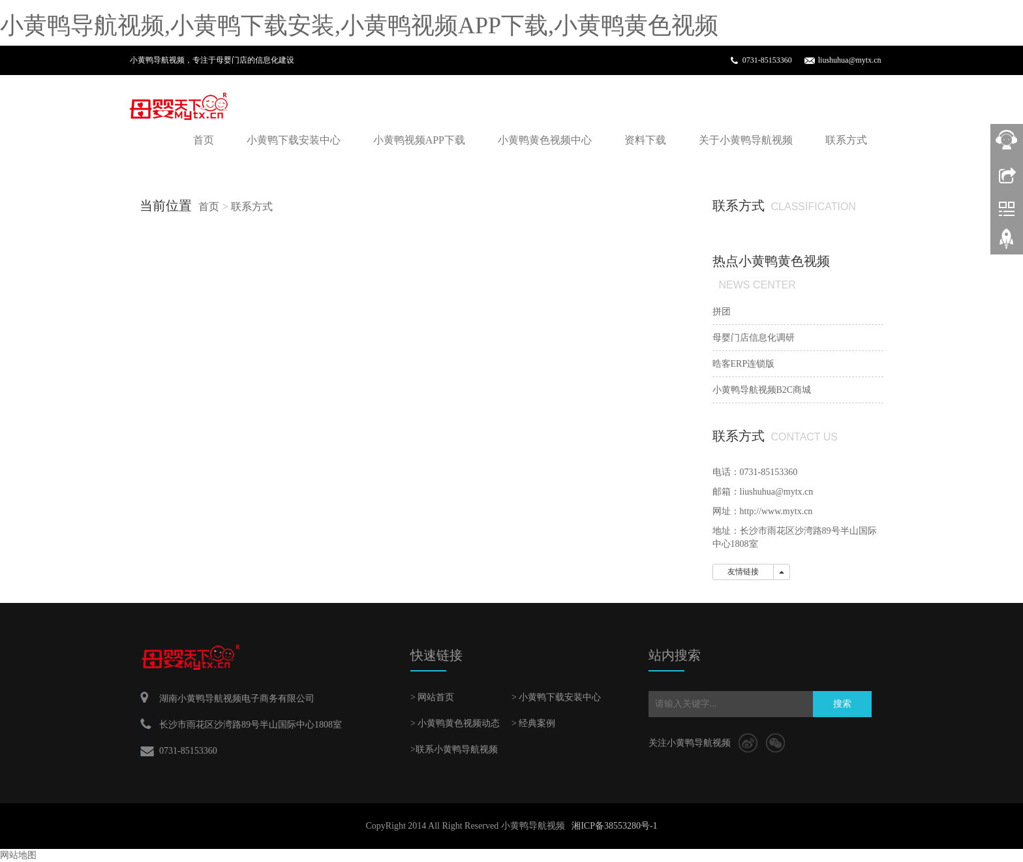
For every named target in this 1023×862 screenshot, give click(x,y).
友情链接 (743, 571)
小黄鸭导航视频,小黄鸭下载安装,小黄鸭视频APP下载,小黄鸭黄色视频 (359, 25)
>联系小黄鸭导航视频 (454, 749)
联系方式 (846, 140)
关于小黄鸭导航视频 (746, 140)
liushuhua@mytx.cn (849, 60)
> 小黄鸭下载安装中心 (556, 697)
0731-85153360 (767, 60)
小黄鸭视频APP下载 (419, 140)
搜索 (842, 704)
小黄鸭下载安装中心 (294, 140)
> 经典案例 (533, 723)
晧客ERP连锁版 (743, 364)
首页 (203, 140)
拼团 (721, 311)
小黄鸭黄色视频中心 (545, 140)
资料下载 (645, 140)
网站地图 (18, 855)
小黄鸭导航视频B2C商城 (762, 390)
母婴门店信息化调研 (753, 338)
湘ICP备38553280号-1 (614, 826)
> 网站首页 (432, 697)
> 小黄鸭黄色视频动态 (455, 723)
